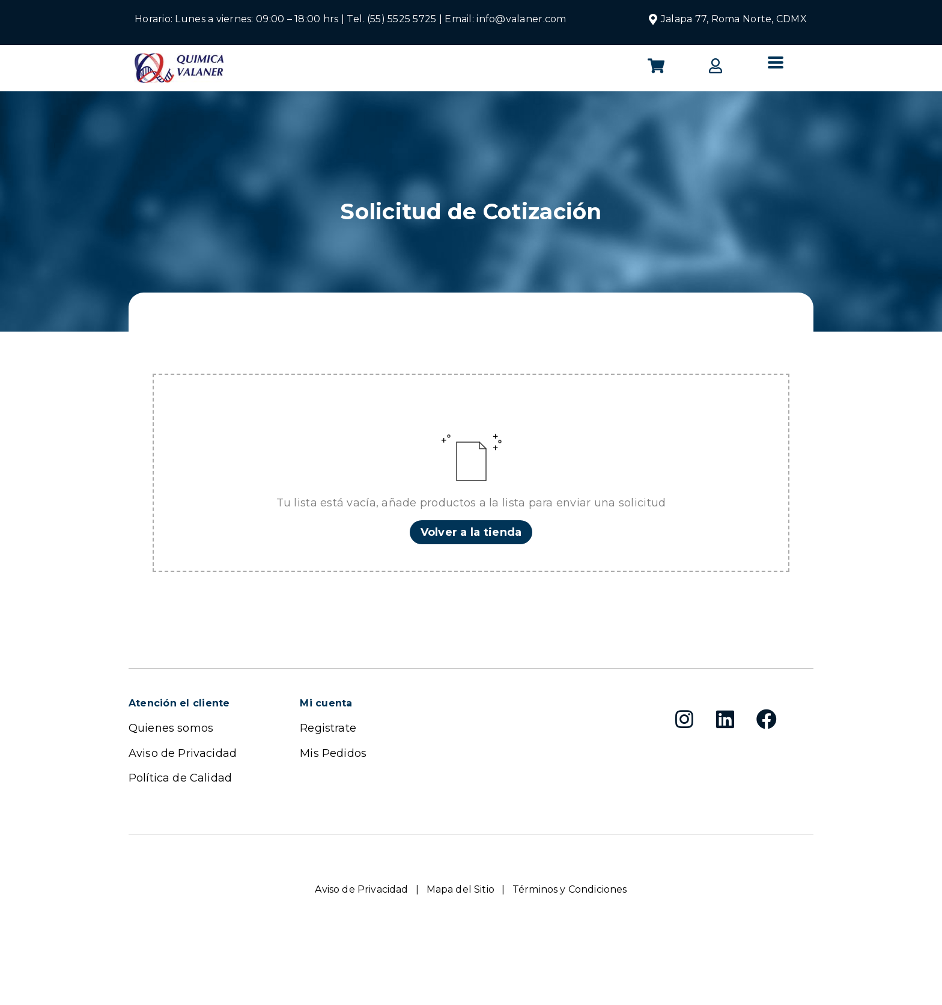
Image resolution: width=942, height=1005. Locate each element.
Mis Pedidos (333, 753)
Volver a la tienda (471, 532)
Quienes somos (171, 728)
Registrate (328, 728)
